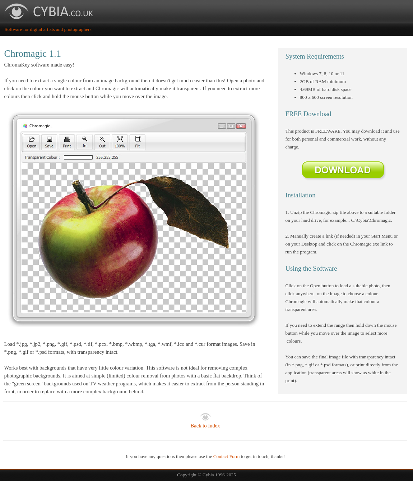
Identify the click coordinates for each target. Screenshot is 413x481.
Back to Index (205, 426)
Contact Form (226, 456)
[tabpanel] (135, 220)
